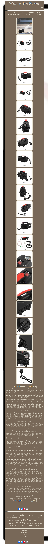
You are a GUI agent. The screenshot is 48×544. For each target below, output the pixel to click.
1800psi (30, 520)
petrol (40, 517)
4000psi (17, 520)
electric (31, 515)
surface (37, 525)
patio (22, 515)
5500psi (12, 515)
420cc (26, 515)
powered (28, 517)
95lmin (40, 523)
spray (35, 517)
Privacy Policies (24, 534)
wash (12, 525)
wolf (35, 515)
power (18, 523)
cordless (31, 523)
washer (24, 520)
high (24, 523)
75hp (35, 523)
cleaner (11, 520)
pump (9, 517)
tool (28, 523)
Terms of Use (24, 537)
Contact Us (24, 532)
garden (22, 525)
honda (26, 525)
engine (14, 517)
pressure (37, 520)
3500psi (17, 525)
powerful (8, 515)
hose (13, 523)
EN (23, 539)
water (31, 525)
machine (17, 515)
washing (40, 515)
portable (20, 517)
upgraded (9, 523)
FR (26, 539)
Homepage (24, 530)
